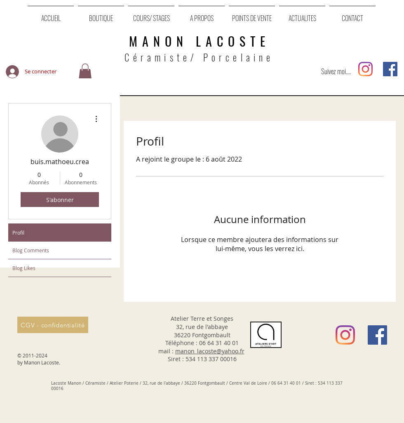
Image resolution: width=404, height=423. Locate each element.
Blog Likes (23, 268)
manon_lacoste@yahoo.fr (209, 351)
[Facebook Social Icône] (390, 69)
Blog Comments (30, 250)
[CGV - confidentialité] (52, 325)
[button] (85, 71)
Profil (18, 232)
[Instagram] (365, 69)
